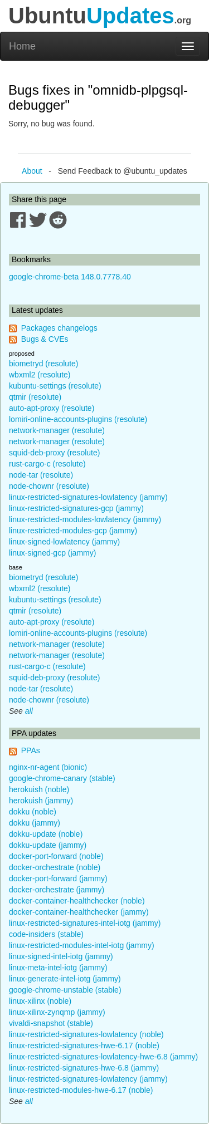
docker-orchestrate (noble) (54, 867)
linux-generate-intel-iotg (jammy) (65, 978)
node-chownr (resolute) (49, 486)
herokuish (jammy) (41, 800)
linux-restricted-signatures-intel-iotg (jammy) (85, 923)
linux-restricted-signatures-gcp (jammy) (76, 508)
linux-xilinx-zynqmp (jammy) (57, 1012)
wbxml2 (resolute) (39, 374)
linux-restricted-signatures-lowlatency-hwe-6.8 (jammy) (103, 1056)
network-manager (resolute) (57, 430)
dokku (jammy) (34, 822)
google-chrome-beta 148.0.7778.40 (70, 276)
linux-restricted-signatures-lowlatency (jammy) (88, 497)
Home (22, 46)
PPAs (30, 750)
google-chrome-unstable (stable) (65, 989)
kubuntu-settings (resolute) (55, 385)
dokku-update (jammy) (47, 845)
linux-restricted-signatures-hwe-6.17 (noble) (84, 1045)
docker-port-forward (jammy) (58, 878)
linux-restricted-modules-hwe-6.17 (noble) (81, 1090)
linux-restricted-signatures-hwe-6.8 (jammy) (84, 1067)
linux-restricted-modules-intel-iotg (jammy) (81, 945)
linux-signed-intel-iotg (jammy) (61, 956)
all (29, 710)
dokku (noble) (32, 811)
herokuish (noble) (39, 789)
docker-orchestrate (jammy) (56, 889)
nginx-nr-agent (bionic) (48, 767)
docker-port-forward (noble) (56, 856)
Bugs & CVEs (45, 339)
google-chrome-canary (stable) (62, 778)
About (32, 170)
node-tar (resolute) (41, 474)
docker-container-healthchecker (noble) (77, 900)
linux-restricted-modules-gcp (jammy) (73, 530)
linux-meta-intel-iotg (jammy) (58, 967)
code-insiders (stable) (46, 934)
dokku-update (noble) (45, 833)
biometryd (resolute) (44, 363)
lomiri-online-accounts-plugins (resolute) (78, 419)
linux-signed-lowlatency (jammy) (64, 541)
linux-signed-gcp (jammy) (52, 552)
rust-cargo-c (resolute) (47, 463)
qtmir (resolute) (35, 396)
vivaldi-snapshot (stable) (51, 1023)
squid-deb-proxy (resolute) (54, 452)
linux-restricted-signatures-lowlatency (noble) (86, 1034)
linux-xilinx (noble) (40, 1001)
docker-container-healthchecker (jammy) (79, 911)
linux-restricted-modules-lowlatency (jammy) (85, 519)
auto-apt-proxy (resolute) (51, 408)
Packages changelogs (59, 327)
